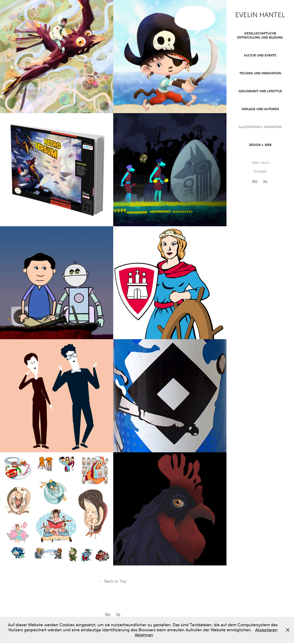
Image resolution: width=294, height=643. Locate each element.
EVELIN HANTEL (260, 15)
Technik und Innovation (260, 73)
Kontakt (260, 171)
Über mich (260, 162)
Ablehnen (144, 634)
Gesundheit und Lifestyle (260, 91)
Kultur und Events (260, 55)
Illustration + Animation (260, 127)
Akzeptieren (266, 629)
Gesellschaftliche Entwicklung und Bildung (260, 35)
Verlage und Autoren (260, 109)
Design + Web (260, 145)
